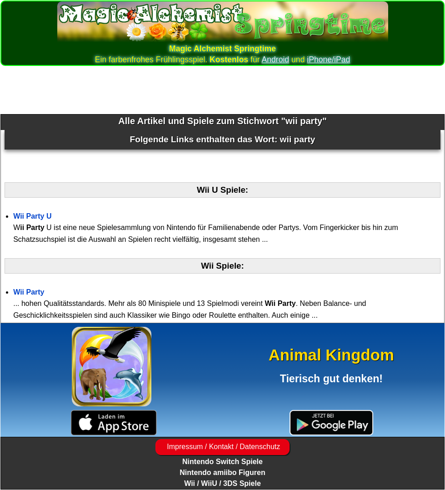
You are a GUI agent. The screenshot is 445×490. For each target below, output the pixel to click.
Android (276, 59)
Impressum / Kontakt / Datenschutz (222, 446)
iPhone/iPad (328, 59)
